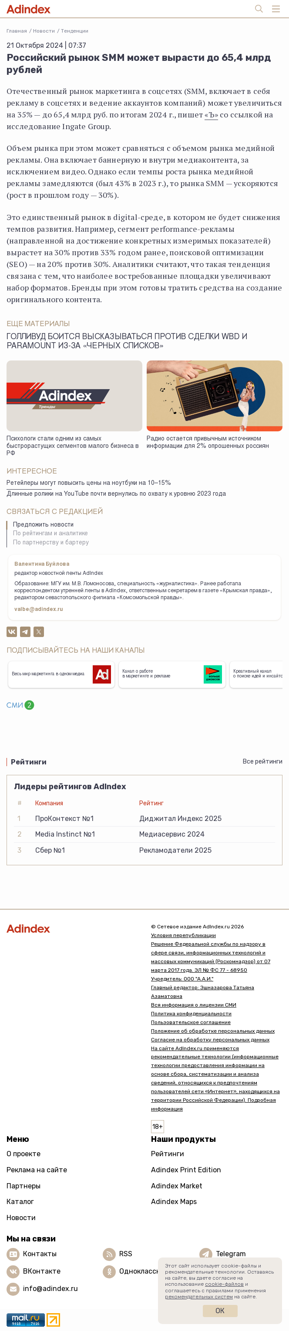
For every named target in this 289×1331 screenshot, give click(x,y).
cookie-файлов (224, 1284)
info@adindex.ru (50, 1288)
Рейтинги (167, 1154)
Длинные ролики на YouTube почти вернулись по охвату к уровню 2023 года (116, 494)
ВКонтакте (41, 1271)
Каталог (20, 1202)
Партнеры (23, 1186)
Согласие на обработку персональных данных (210, 1040)
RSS (125, 1254)
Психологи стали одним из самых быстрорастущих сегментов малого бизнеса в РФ (73, 446)
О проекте (23, 1154)
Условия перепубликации (183, 935)
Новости (44, 31)
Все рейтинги (262, 761)
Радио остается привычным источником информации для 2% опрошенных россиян (208, 443)
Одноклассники (146, 1271)
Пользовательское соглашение (191, 1022)
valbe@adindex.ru (38, 609)
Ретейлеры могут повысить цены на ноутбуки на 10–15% (89, 483)
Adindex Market (176, 1186)
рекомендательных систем (199, 1297)
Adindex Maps (174, 1202)
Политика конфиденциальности (191, 1014)
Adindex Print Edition (186, 1170)
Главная (17, 31)
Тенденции (74, 31)
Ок (220, 1311)
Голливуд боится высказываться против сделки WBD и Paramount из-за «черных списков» (127, 342)
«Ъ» (211, 114)
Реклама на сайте (37, 1170)
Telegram (231, 1254)
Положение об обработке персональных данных (213, 1031)
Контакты (40, 1254)
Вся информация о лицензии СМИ (193, 1005)
